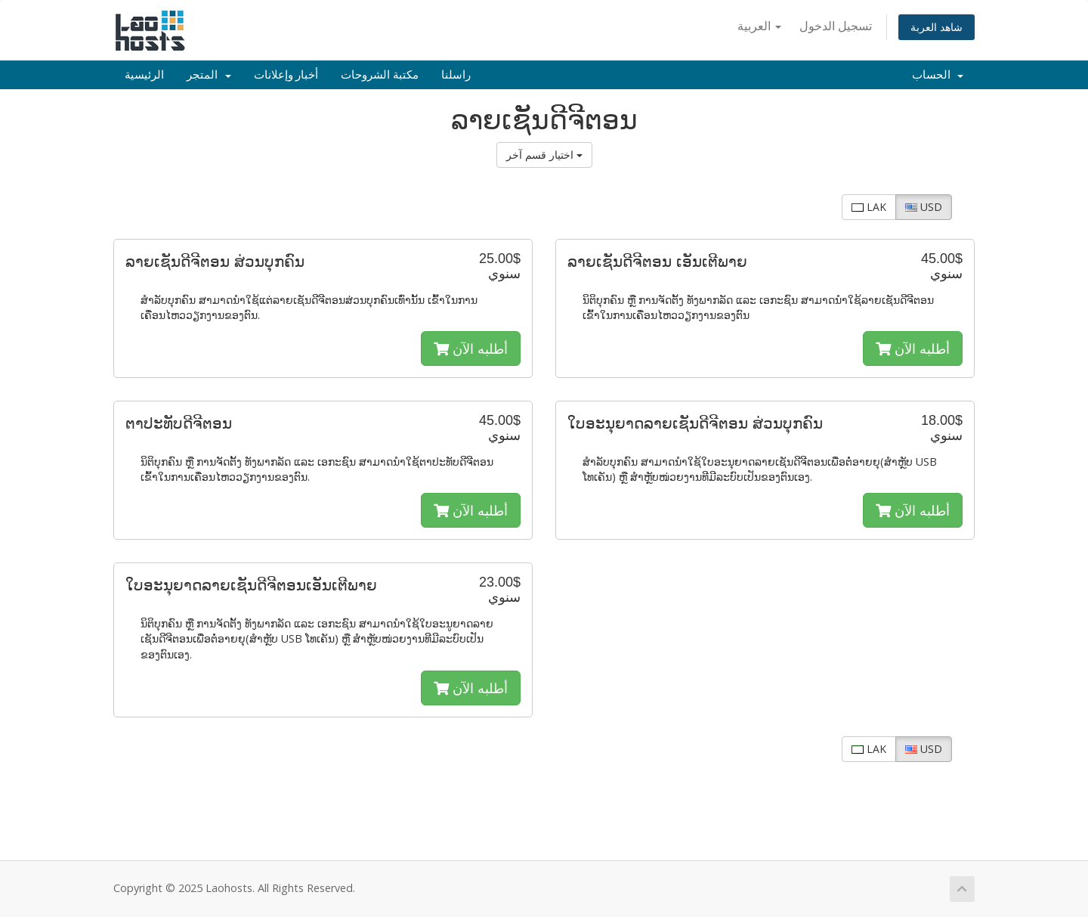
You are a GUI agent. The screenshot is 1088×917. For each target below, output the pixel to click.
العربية (759, 25)
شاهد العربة (936, 27)
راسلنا (456, 75)
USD (923, 207)
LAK (869, 207)
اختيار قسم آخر (544, 154)
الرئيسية (144, 75)
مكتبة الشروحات (380, 75)
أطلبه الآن (471, 348)
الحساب (938, 75)
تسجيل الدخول (835, 25)
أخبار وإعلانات (286, 75)
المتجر (209, 75)
